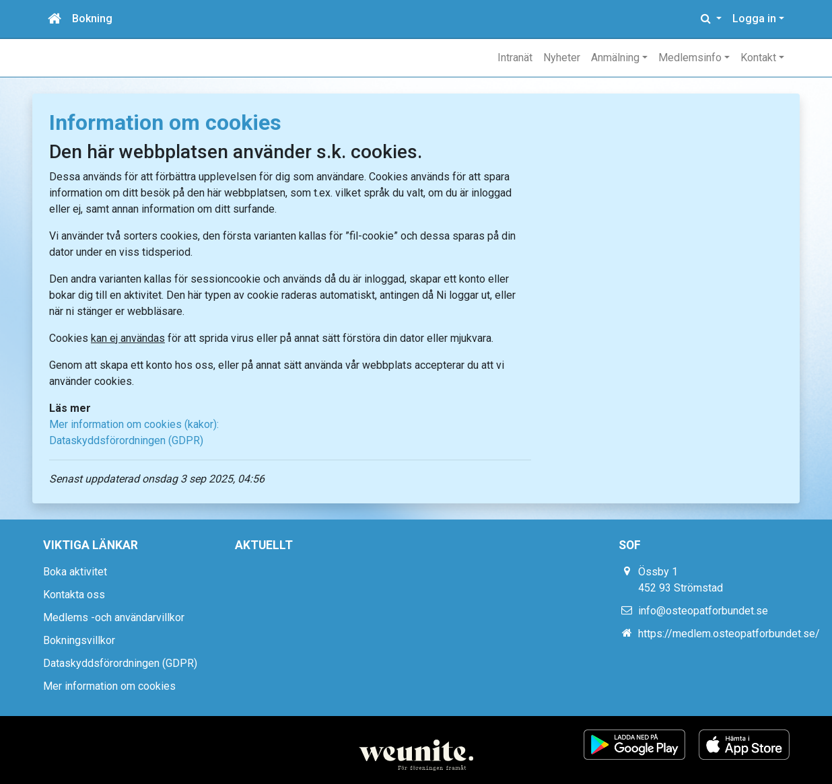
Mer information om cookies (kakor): (134, 424)
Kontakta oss (74, 594)
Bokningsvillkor (79, 640)
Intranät (514, 57)
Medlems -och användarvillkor (113, 617)
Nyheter (561, 57)
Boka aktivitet (75, 571)
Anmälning (615, 57)
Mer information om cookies (109, 686)
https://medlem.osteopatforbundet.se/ (729, 633)
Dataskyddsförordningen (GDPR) (126, 440)
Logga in (754, 18)
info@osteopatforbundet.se (703, 610)
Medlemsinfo (690, 57)
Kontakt (758, 57)
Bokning (92, 18)
